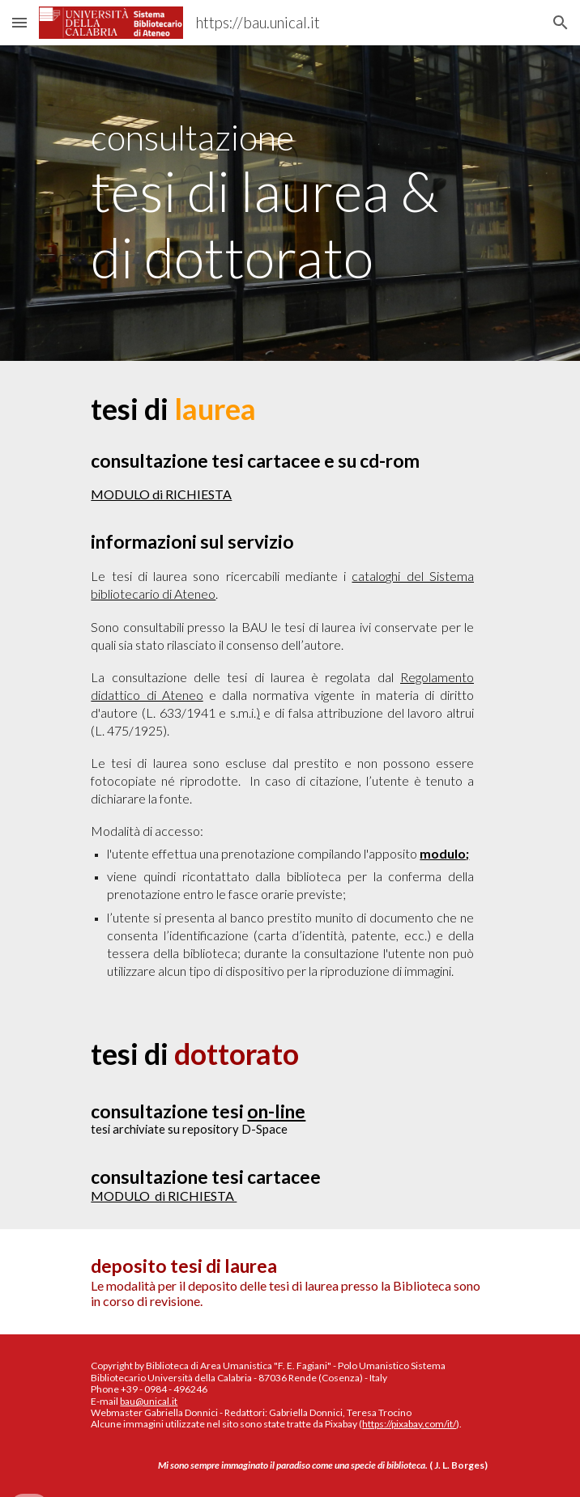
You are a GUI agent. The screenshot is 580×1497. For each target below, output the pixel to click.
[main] (289, 203)
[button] (19, 22)
